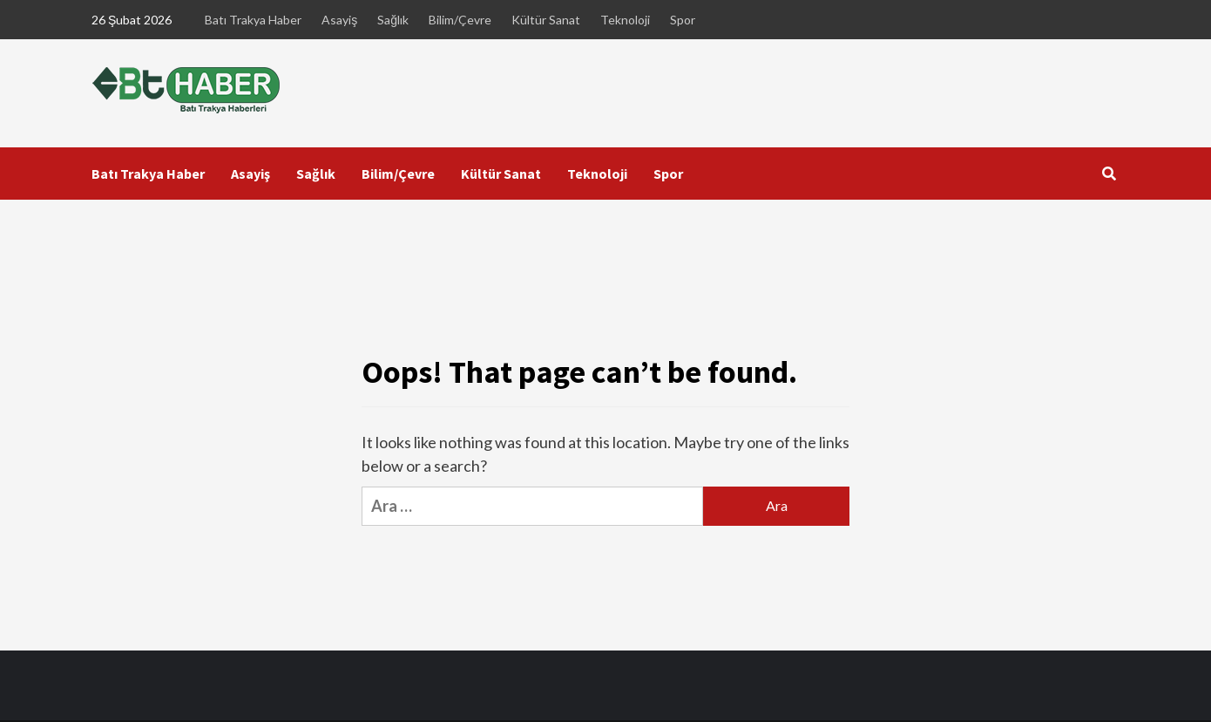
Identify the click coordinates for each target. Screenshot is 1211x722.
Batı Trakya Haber (253, 19)
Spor (682, 19)
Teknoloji (625, 19)
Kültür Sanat (545, 19)
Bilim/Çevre (460, 19)
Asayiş (339, 19)
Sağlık (393, 19)
